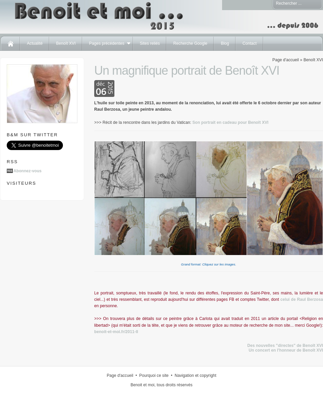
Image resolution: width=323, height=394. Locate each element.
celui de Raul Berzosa (301, 299)
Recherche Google (190, 43)
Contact (250, 43)
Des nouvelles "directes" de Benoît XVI (285, 345)
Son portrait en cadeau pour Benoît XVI (230, 122)
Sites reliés (150, 43)
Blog (225, 43)
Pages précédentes (106, 43)
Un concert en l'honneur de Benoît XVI (286, 350)
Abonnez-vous (27, 171)
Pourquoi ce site (154, 375)
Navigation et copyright (195, 375)
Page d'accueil (286, 60)
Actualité (35, 43)
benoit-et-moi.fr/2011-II (116, 331)
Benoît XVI (66, 43)
